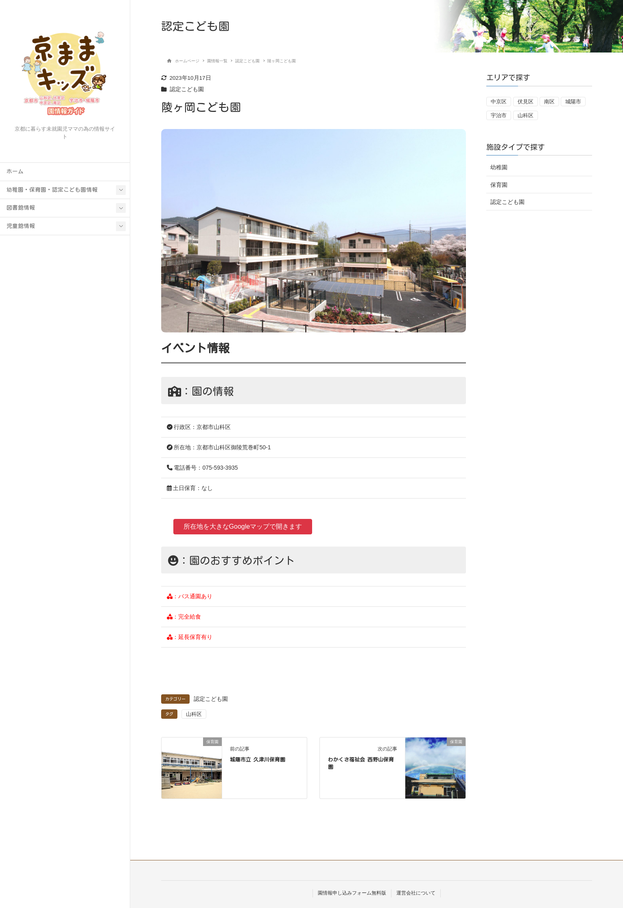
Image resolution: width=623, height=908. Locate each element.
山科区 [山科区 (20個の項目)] (525, 115)
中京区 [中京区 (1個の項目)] (499, 101)
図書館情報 (21, 207)
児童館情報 (21, 226)
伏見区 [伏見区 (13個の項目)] (525, 101)
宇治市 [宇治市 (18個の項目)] (499, 115)
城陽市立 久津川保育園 (257, 759)
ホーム (15, 171)
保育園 (498, 185)
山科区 (194, 714)
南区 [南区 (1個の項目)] (549, 101)
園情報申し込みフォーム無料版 (352, 893)
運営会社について (415, 893)
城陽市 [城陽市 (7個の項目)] (573, 101)
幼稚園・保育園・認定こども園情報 (52, 190)
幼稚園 (498, 167)
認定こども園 (187, 89)
